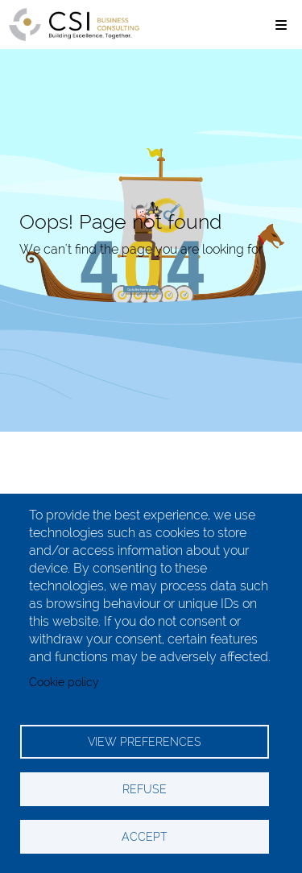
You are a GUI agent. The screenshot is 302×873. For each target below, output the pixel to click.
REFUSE (144, 789)
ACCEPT (145, 836)
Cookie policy (64, 682)
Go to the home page (141, 290)
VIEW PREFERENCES (144, 741)
